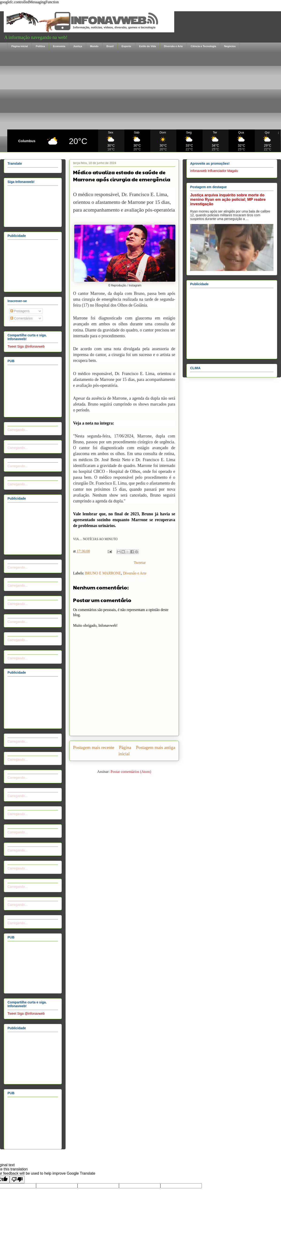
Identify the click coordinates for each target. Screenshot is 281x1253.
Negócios (230, 46)
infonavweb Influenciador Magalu (214, 171)
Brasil (110, 46)
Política (40, 46)
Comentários (21, 318)
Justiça (77, 46)
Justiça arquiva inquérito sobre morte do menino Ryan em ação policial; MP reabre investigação (228, 199)
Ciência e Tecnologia (203, 46)
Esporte (126, 46)
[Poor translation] (17, 1179)
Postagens (20, 311)
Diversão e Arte (173, 46)
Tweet (11, 346)
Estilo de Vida (147, 46)
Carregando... (17, 430)
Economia (59, 46)
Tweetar (140, 563)
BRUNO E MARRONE (103, 573)
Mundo (94, 46)
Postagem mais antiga (155, 747)
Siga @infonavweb (30, 346)
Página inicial (19, 46)
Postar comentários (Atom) (131, 772)
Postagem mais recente (93, 747)
